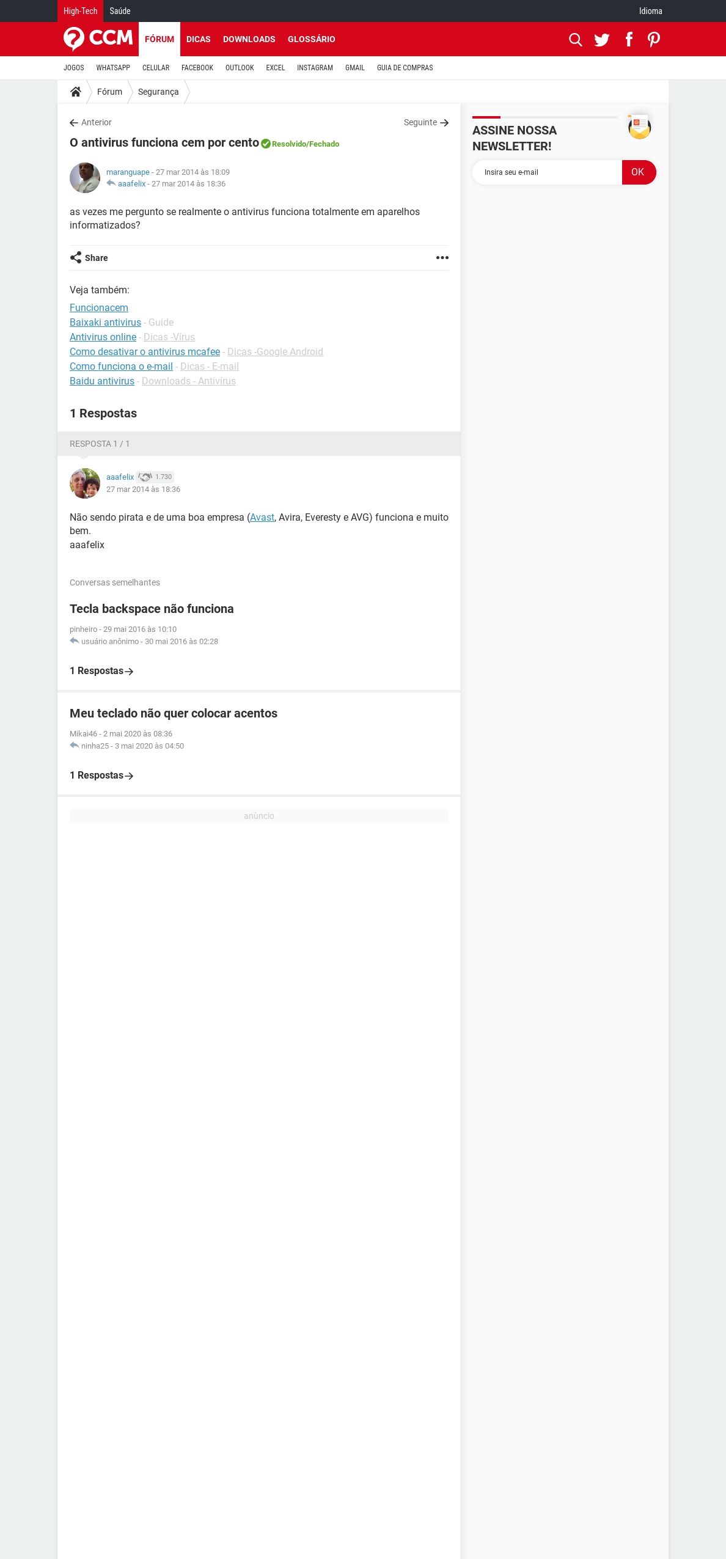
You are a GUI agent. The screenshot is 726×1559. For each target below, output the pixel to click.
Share (96, 258)
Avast (262, 517)
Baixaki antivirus (105, 322)
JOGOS (74, 68)
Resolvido (289, 144)
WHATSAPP (113, 68)
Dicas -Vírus (169, 337)
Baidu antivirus (102, 381)
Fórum (159, 39)
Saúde (119, 11)
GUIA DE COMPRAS (405, 68)
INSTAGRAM (315, 68)
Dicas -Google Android (275, 352)
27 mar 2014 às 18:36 (189, 183)
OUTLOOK (240, 68)
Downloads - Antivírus (189, 381)
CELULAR (155, 68)
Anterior (96, 122)
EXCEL (275, 68)
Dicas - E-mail (209, 366)
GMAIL (355, 68)
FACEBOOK (197, 68)
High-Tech (80, 11)
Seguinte (420, 122)
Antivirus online (103, 337)
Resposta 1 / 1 (100, 444)
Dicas (198, 39)
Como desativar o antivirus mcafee (145, 352)
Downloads (249, 39)
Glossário (312, 39)
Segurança (158, 92)
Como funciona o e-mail (121, 366)
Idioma (650, 11)
